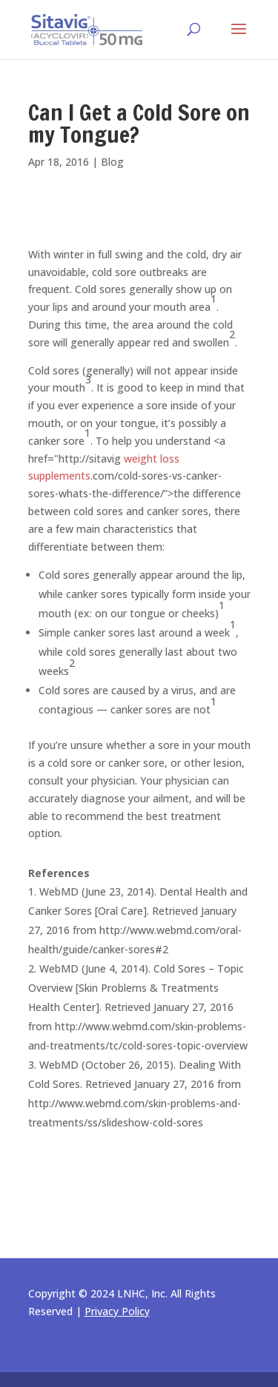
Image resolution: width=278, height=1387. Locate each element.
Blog (112, 162)
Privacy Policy (117, 1311)
